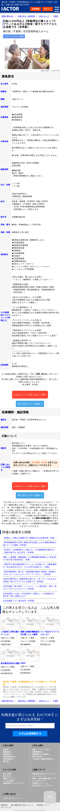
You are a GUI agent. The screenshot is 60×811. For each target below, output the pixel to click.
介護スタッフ (44, 16)
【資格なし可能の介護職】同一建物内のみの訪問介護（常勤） (29, 538)
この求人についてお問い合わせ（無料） (30, 396)
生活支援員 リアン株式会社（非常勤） (19, 601)
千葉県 (55, 16)
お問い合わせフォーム (12, 798)
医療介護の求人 (8, 16)
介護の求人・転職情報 (26, 16)
